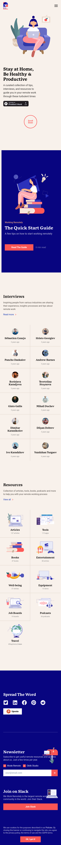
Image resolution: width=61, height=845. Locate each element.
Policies (49, 827)
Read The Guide (19, 247)
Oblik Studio (32, 765)
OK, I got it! (30, 839)
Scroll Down (30, 122)
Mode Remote (14, 765)
